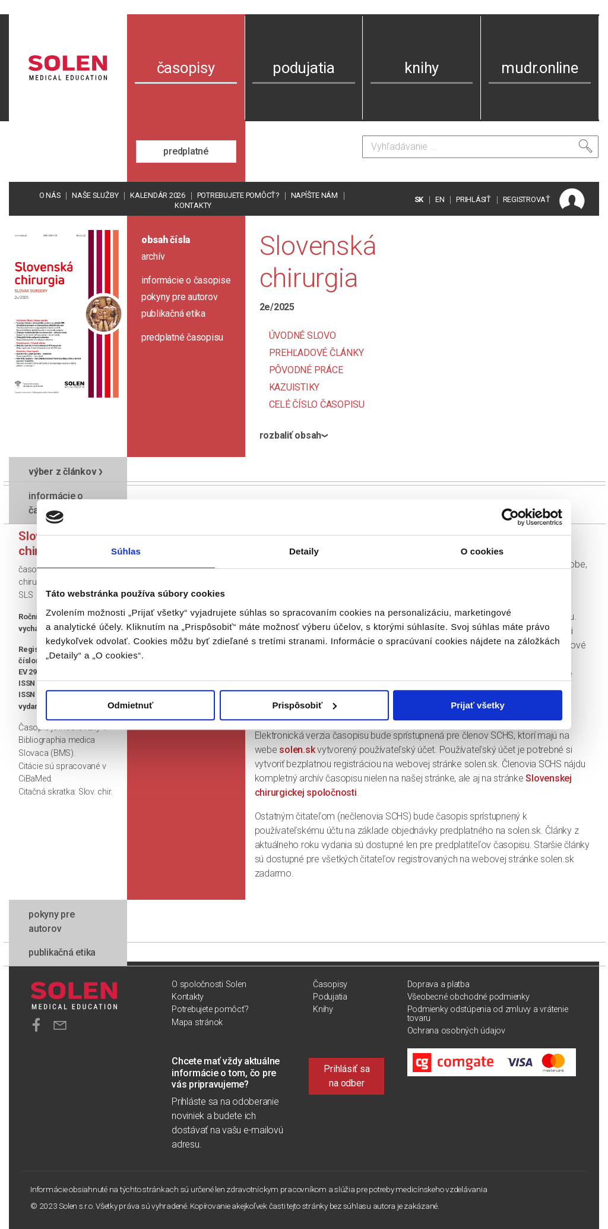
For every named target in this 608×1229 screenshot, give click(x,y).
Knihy (323, 1009)
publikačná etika (173, 313)
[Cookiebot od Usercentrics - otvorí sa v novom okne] (510, 517)
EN (440, 199)
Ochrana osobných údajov (456, 1031)
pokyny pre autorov (179, 296)
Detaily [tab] (304, 551)
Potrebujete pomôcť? (238, 195)
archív (153, 256)
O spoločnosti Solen (209, 984)
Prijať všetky (478, 705)
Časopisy (330, 984)
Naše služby (95, 195)
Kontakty (193, 205)
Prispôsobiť (304, 705)
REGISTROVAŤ (526, 199)
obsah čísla (165, 239)
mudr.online (539, 68)
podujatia (304, 68)
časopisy (186, 68)
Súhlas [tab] (126, 551)
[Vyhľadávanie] (480, 146)
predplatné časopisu (182, 337)
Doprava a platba (438, 984)
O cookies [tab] (482, 551)
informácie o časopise (186, 280)
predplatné (185, 151)
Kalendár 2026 (157, 195)
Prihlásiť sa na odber (346, 1076)
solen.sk (297, 749)
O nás (50, 195)
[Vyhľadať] (585, 146)
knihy (421, 68)
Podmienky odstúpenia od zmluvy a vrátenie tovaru (487, 1013)
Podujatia (330, 997)
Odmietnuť (130, 705)
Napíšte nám (314, 195)
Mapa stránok (197, 1022)
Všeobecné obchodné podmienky (468, 997)
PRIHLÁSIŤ (473, 199)
